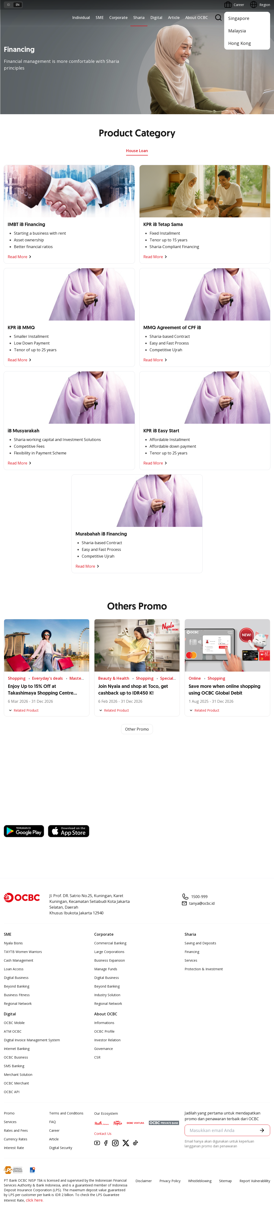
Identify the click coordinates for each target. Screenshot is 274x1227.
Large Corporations (109, 951)
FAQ (52, 1122)
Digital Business (16, 977)
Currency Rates (15, 1139)
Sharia (139, 17)
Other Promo (137, 729)
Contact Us (102, 1133)
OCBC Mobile (14, 1022)
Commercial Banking (110, 943)
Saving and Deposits (200, 943)
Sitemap (225, 1181)
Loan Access (13, 969)
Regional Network (18, 1003)
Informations (104, 1022)
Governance (103, 1048)
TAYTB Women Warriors (23, 951)
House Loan (137, 150)
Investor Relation (107, 1040)
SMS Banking (14, 1066)
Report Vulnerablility (254, 1181)
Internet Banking (16, 1048)
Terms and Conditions (66, 1113)
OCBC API (11, 1092)
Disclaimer (143, 1181)
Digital (156, 17)
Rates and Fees (16, 1130)
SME (100, 17)
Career (54, 1130)
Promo (9, 1113)
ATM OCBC (13, 1031)
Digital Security (60, 1147)
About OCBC (196, 17)
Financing (192, 951)
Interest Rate (14, 1147)
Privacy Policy (170, 1181)
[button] (262, 1130)
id (8, 5)
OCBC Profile (104, 1031)
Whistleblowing (199, 1181)
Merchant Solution (18, 1074)
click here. (34, 1200)
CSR (97, 1057)
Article (174, 17)
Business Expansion (109, 960)
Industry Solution (107, 995)
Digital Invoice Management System (32, 1040)
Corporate (118, 17)
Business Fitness (17, 995)
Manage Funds (105, 969)
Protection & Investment (204, 969)
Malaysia (237, 31)
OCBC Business (16, 1057)
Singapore (238, 18)
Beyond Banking (16, 986)
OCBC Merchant (16, 1083)
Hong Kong (239, 43)
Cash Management (18, 960)
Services (191, 960)
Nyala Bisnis (13, 943)
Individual (81, 17)
